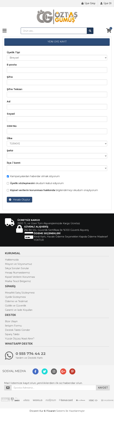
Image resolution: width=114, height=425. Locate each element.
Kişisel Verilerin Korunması (20, 276)
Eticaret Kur (36, 410)
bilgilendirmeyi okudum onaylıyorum (52, 190)
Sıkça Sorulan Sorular (17, 268)
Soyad (11, 113)
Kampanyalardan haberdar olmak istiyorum (33, 176)
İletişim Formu (13, 325)
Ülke (9, 138)
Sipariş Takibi (12, 334)
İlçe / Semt (13, 162)
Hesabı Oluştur (19, 199)
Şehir (10, 150)
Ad (8, 101)
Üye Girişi (90, 3)
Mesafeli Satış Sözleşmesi (20, 292)
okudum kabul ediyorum (35, 183)
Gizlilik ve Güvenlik (15, 305)
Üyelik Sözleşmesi (15, 296)
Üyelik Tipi (13, 52)
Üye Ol (107, 3)
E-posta (12, 64)
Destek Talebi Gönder (17, 329)
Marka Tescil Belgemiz (18, 281)
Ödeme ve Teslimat (16, 301)
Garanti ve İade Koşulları (18, 309)
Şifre (10, 76)
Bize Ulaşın (11, 321)
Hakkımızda (12, 259)
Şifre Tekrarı (14, 89)
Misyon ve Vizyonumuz (18, 263)
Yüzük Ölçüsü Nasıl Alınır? (19, 338)
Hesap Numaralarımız (17, 272)
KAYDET (103, 387)
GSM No (12, 126)
